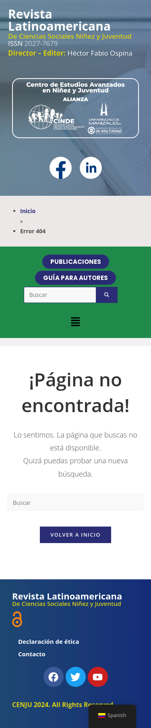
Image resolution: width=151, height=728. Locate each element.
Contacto (32, 654)
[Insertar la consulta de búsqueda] (76, 502)
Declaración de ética (48, 641)
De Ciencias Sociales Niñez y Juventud (70, 36)
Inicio (27, 211)
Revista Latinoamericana (59, 20)
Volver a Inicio (75, 534)
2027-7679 (33, 43)
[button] (75, 321)
